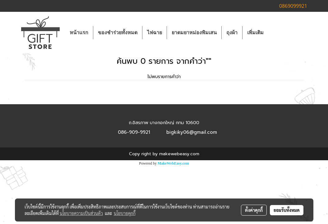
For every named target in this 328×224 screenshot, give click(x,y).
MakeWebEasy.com (173, 163)
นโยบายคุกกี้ (125, 213)
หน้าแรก (79, 32)
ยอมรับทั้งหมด (287, 210)
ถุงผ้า (232, 32)
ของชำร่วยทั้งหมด (117, 32)
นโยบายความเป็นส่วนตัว (81, 213)
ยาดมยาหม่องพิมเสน (194, 32)
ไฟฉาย (154, 32)
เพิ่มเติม (255, 32)
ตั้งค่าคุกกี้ (254, 210)
